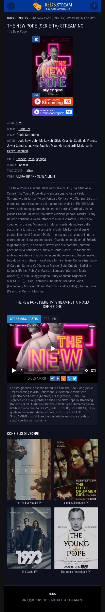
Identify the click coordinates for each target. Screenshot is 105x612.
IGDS (52, 594)
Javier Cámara (16, 146)
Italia (31, 159)
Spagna (41, 159)
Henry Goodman (17, 151)
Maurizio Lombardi (63, 146)
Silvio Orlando (63, 141)
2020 (19, 123)
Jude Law (24, 141)
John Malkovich (42, 141)
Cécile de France (85, 141)
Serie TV (24, 129)
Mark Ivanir (84, 146)
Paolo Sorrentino (28, 135)
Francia (21, 159)
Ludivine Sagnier (38, 146)
